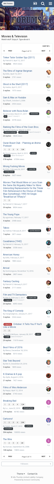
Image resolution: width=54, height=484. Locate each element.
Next (43, 51)
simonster (9, 114)
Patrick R (9, 60)
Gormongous (11, 153)
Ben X (7, 298)
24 (22, 422)
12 (22, 404)
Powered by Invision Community (27, 480)
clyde (7, 377)
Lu (6, 408)
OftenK (8, 100)
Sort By (46, 46)
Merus (8, 350)
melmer (8, 231)
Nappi (8, 390)
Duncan (8, 447)
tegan (7, 426)
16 (22, 149)
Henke (8, 87)
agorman (9, 217)
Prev (10, 51)
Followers (24, 464)
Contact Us (32, 474)
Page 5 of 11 (27, 51)
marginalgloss (11, 314)
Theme (21, 474)
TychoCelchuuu (11, 130)
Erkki (7, 74)
